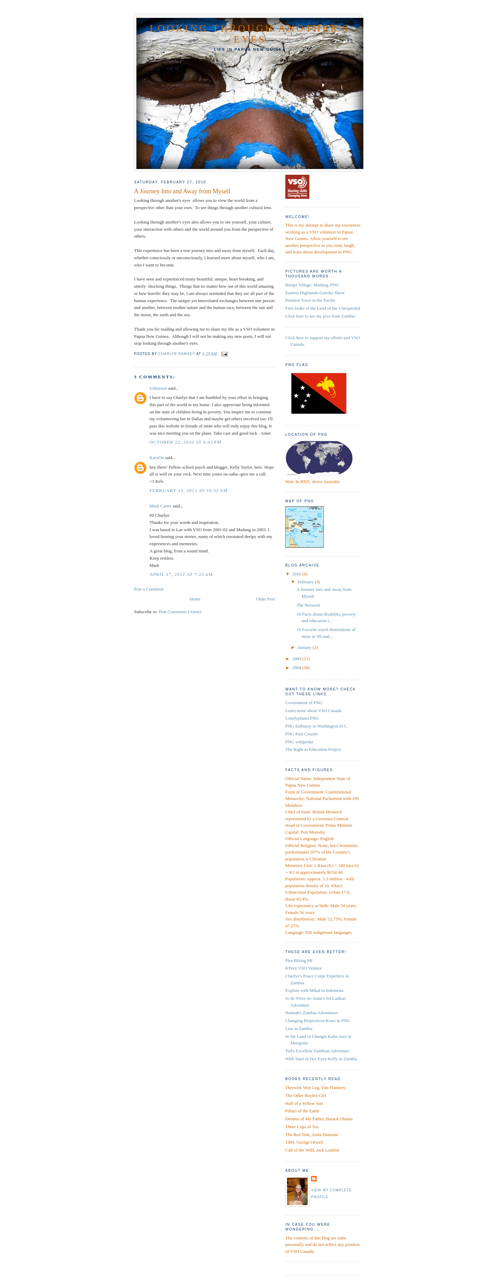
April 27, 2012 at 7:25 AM (181, 574)
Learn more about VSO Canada (313, 710)
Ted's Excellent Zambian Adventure (317, 1050)
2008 (297, 667)
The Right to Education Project (313, 749)
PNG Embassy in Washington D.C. (316, 726)
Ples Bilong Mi (298, 960)
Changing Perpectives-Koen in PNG (317, 1020)
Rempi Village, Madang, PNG (312, 284)
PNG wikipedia (299, 741)
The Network (308, 605)
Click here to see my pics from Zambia (320, 316)
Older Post (265, 599)
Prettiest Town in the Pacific (310, 300)
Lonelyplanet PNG (302, 718)
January (305, 647)
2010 (297, 573)
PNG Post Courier (301, 733)
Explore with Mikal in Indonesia (314, 990)
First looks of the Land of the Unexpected (322, 308)
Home (194, 599)
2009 (297, 658)
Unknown (158, 388)
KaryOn (157, 457)
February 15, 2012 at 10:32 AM (189, 490)
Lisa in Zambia (298, 1028)
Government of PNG (303, 702)
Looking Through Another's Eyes (250, 34)
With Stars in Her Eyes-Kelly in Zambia (321, 1058)
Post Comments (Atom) (180, 611)
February (306, 581)
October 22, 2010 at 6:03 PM (185, 442)
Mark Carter (161, 505)
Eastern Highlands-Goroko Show (315, 292)
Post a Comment (149, 589)
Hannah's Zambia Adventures (311, 1012)
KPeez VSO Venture (303, 968)
